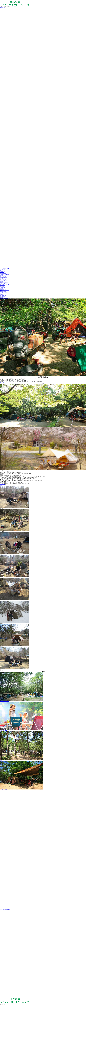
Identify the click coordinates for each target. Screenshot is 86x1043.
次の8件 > (1, 670)
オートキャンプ (2, 269)
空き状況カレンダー (3, 275)
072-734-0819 (13, 6)
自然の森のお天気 (3, 273)
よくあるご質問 (2, 280)
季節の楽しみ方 (2, 271)
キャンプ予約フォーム (3, 276)
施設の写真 (2, 272)
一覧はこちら (2, 485)
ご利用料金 (2, 272)
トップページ (3, 267)
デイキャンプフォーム (3, 277)
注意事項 (1, 281)
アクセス (1, 278)
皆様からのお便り (4, 282)
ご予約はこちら (3, 7)
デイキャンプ (2, 270)
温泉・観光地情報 (3, 279)
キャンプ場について (4, 268)
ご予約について (4, 274)
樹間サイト (2, 285)
